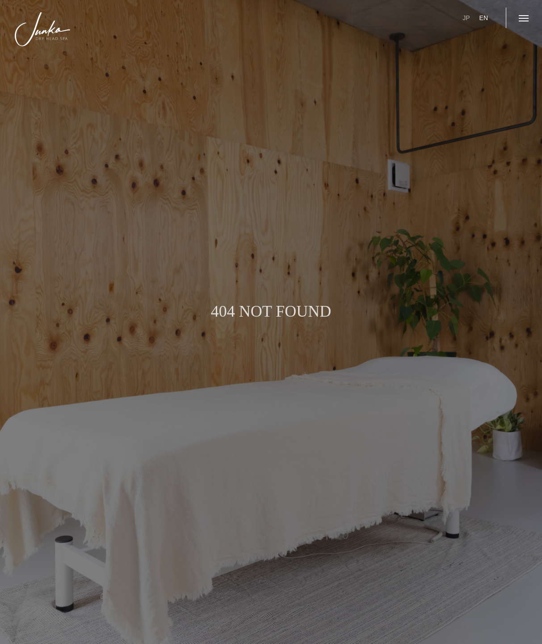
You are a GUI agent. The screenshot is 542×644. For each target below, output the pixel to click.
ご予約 (400, 17)
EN (483, 17)
